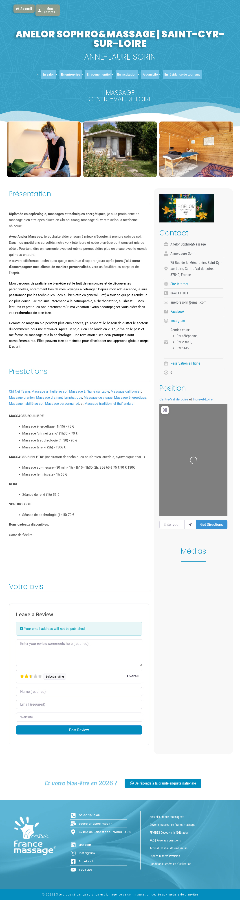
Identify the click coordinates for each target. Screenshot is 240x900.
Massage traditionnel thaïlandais (108, 404)
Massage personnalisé (62, 404)
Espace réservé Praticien (165, 856)
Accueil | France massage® (167, 817)
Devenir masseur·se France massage (172, 824)
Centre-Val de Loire (173, 399)
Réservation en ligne (185, 363)
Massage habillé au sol (26, 404)
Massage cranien (22, 398)
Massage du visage (98, 398)
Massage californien (126, 391)
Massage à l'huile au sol (49, 391)
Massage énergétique (130, 398)
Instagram (177, 321)
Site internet (179, 284)
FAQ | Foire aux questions (165, 840)
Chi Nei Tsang (19, 391)
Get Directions (211, 524)
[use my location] (190, 524)
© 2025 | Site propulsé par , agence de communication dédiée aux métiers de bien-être (120, 894)
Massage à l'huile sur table (89, 391)
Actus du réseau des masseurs (168, 848)
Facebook (177, 311)
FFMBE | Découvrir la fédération (169, 832)
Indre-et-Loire (203, 399)
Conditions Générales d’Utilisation (170, 864)
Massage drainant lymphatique (59, 398)
